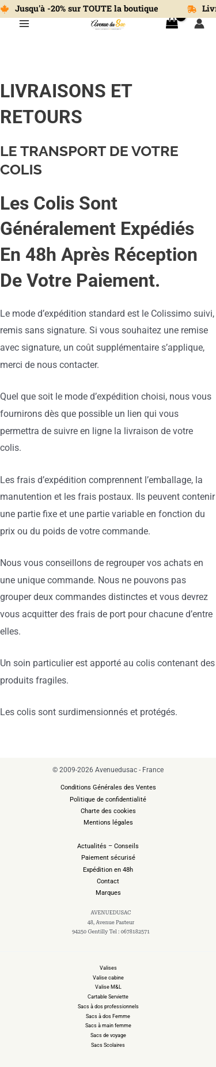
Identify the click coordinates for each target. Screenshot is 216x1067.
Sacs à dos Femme (108, 1016)
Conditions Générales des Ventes (108, 787)
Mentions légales (108, 822)
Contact (108, 881)
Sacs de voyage (108, 1035)
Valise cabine (108, 978)
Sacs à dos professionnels (108, 1006)
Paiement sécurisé (108, 857)
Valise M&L (108, 987)
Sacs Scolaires (108, 1045)
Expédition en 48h (108, 870)
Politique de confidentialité (108, 799)
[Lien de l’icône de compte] (199, 23)
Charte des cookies (108, 811)
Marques (108, 893)
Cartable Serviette (108, 997)
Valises (108, 968)
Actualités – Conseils (108, 846)
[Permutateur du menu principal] (24, 23)
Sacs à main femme (108, 1025)
